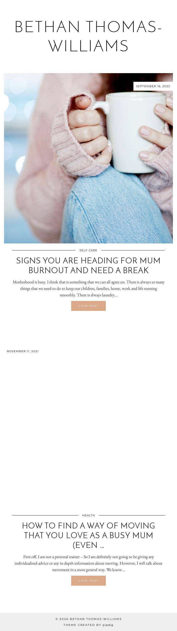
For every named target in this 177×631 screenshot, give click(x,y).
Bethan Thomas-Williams (96, 619)
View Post (88, 306)
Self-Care (88, 250)
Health (88, 515)
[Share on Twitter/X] (88, 321)
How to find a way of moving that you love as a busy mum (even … (88, 536)
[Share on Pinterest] (91, 321)
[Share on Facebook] (85, 321)
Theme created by (88, 625)
